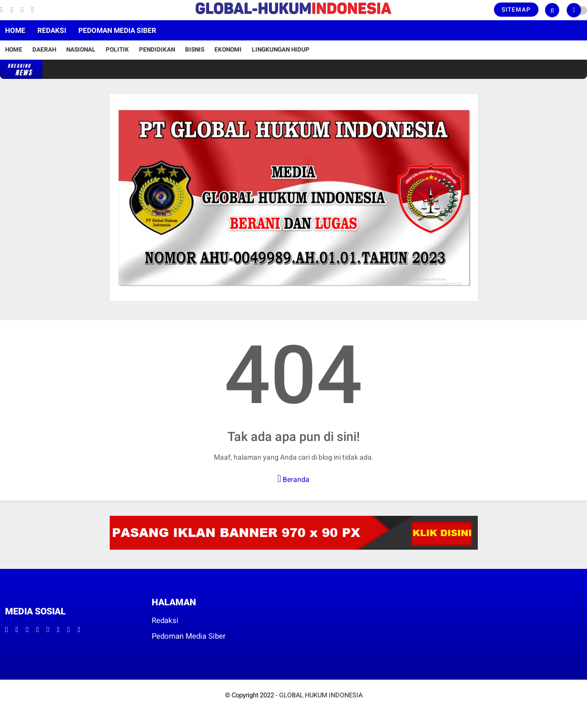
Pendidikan (157, 49)
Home (15, 30)
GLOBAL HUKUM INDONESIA (321, 695)
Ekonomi (228, 49)
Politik (117, 49)
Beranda (293, 478)
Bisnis (194, 49)
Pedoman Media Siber (117, 30)
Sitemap (516, 9)
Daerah (44, 49)
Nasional (81, 49)
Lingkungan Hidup (280, 49)
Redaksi (51, 30)
